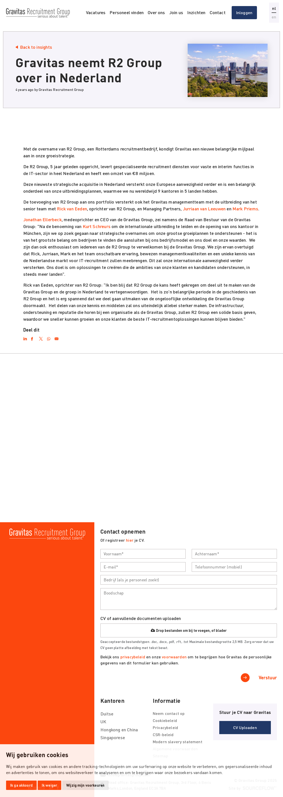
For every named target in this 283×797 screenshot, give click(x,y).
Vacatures (96, 12)
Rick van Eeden (72, 208)
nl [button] (274, 8)
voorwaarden (175, 656)
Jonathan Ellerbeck (42, 219)
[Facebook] (33, 337)
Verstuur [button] (268, 677)
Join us (176, 12)
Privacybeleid (165, 727)
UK (103, 721)
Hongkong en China (119, 729)
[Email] (56, 337)
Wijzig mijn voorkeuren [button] (85, 785)
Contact (218, 12)
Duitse (106, 713)
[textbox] (143, 554)
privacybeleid (132, 656)
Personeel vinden (127, 12)
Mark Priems (245, 208)
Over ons (156, 12)
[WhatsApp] (49, 337)
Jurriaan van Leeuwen (204, 208)
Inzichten (196, 12)
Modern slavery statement (177, 741)
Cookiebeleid (165, 720)
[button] (245, 727)
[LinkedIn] (25, 337)
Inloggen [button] (244, 12)
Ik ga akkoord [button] (21, 785)
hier (130, 540)
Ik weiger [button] (49, 785)
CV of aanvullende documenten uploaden (140, 618)
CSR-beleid (163, 734)
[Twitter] (41, 337)
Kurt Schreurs (97, 226)
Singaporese (112, 737)
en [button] (274, 16)
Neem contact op (169, 713)
